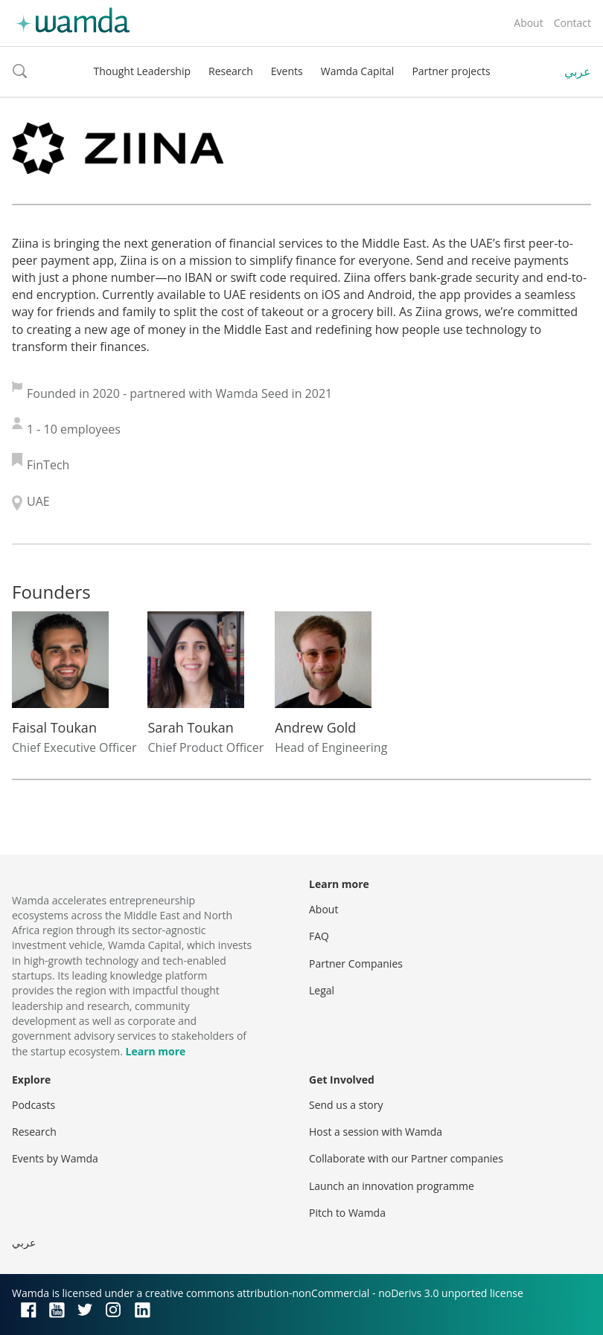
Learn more (156, 1051)
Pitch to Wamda (347, 1213)
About (528, 23)
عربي (577, 71)
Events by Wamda (55, 1158)
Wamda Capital (358, 71)
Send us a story (346, 1105)
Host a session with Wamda (375, 1132)
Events (287, 71)
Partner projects (451, 71)
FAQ (319, 936)
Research (230, 71)
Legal (321, 990)
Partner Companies (356, 963)
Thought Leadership (142, 71)
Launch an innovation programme (391, 1186)
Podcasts (33, 1105)
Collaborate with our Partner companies (406, 1158)
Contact (572, 23)
